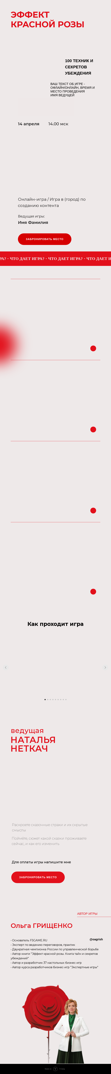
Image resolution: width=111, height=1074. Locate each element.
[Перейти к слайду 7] (60, 699)
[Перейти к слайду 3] (50, 699)
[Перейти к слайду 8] (63, 699)
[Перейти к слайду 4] (52, 699)
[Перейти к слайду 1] (45, 699)
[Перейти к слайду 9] (65, 699)
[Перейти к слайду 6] (58, 699)
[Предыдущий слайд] (6, 667)
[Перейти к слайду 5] (55, 699)
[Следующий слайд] (105, 667)
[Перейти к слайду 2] (47, 699)
